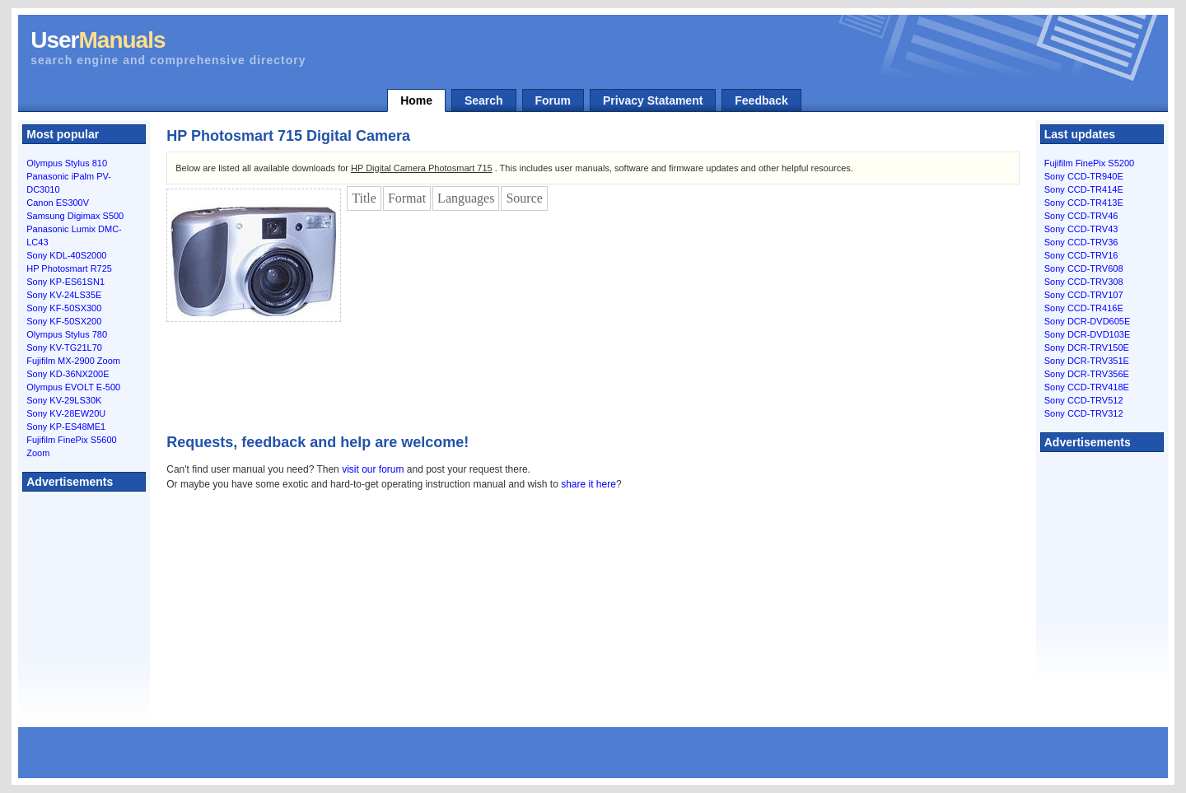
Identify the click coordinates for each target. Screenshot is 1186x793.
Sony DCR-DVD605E (1087, 321)
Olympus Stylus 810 (66, 163)
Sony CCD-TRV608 (1083, 268)
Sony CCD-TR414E (1083, 189)
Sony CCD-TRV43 (1081, 229)
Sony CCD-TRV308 (1083, 282)
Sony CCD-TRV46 (1081, 216)
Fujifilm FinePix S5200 (1089, 163)
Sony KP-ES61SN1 (65, 282)
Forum (553, 100)
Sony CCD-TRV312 (1083, 413)
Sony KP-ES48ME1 (65, 426)
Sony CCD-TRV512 (1083, 400)
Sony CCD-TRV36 (1081, 242)
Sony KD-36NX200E (67, 374)
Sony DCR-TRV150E (1086, 347)
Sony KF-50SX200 (63, 321)
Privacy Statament (653, 100)
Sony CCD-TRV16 (1081, 255)
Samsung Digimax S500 (75, 216)
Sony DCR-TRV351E (1086, 361)
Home (416, 100)
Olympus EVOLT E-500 (73, 387)
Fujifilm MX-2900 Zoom (73, 361)
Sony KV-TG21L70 (64, 347)
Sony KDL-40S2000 (66, 255)
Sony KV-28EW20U (65, 413)
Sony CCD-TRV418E (1086, 387)
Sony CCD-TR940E (1083, 176)
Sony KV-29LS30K (63, 400)
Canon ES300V (57, 203)
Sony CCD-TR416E (1083, 308)
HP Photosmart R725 (69, 268)
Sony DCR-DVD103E (1087, 334)
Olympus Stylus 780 (66, 334)
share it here (588, 484)
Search (484, 100)
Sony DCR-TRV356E (1086, 374)
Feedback (761, 100)
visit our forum (373, 469)
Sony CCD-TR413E (1083, 203)
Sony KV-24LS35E (63, 295)
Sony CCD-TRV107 (1083, 295)
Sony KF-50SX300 (63, 308)
